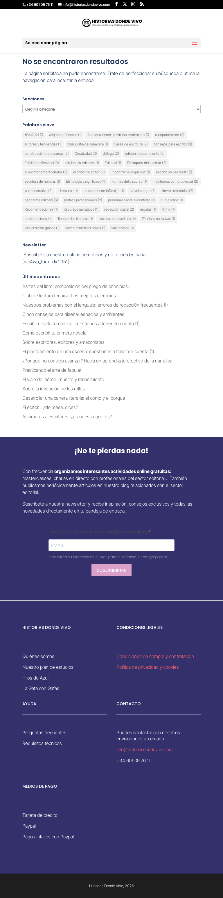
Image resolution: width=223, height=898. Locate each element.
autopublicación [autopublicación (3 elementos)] (169, 135)
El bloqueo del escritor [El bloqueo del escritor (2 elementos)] (146, 163)
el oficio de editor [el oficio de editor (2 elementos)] (89, 172)
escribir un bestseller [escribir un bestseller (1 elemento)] (174, 172)
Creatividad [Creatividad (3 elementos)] (86, 153)
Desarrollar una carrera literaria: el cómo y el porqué (73, 398)
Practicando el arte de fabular (51, 370)
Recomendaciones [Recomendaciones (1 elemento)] (41, 209)
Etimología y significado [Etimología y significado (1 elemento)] (86, 181)
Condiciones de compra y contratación (155, 656)
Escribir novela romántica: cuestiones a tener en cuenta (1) (81, 323)
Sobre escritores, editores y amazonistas (63, 342)
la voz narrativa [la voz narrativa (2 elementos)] (39, 191)
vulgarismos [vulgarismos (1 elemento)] (122, 228)
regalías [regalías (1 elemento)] (148, 209)
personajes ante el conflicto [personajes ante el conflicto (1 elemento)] (131, 200)
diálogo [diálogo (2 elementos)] (111, 153)
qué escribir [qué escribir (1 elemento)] (172, 200)
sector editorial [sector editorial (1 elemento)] (38, 218)
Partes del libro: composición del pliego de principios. (75, 286)
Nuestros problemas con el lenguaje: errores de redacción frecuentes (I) (95, 305)
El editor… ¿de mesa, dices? (50, 407)
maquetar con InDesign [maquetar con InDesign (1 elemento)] (104, 191)
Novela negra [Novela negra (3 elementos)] (143, 191)
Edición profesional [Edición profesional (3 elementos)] (42, 163)
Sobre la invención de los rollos (53, 389)
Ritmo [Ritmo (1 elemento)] (168, 209)
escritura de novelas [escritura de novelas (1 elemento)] (42, 181)
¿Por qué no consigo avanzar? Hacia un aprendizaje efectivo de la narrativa (97, 361)
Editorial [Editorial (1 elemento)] (113, 163)
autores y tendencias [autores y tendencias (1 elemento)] (43, 144)
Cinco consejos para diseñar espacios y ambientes (73, 314)
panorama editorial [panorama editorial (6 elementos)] (41, 200)
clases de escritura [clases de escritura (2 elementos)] (131, 144)
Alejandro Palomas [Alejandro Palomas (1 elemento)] (65, 135)
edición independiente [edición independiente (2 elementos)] (145, 153)
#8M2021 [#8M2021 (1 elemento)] (34, 135)
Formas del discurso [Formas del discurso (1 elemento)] (129, 181)
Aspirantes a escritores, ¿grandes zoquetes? (67, 416)
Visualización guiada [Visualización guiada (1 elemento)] (42, 228)
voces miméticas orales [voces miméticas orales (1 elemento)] (85, 228)
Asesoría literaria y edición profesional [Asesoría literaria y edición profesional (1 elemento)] (118, 135)
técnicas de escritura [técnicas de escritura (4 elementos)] (117, 218)
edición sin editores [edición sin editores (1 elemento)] (82, 163)
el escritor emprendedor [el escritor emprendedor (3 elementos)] (46, 172)
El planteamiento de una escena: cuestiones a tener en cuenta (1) (88, 351)
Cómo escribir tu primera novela (54, 333)
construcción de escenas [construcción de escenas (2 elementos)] (47, 153)
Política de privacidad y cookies (147, 667)
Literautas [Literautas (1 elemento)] (68, 191)
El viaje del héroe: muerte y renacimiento (63, 379)
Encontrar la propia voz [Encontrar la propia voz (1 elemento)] (130, 172)
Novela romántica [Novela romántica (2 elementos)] (177, 191)
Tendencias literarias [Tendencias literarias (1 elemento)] (75, 218)
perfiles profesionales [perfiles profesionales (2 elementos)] (83, 200)
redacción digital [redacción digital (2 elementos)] (119, 209)
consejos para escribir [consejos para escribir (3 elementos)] (173, 144)
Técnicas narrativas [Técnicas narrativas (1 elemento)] (158, 218)
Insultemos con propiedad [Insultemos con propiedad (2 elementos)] (175, 181)
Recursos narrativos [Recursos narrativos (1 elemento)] (81, 209)
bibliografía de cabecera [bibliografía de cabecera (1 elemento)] (87, 144)
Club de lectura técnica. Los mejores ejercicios (69, 295)
